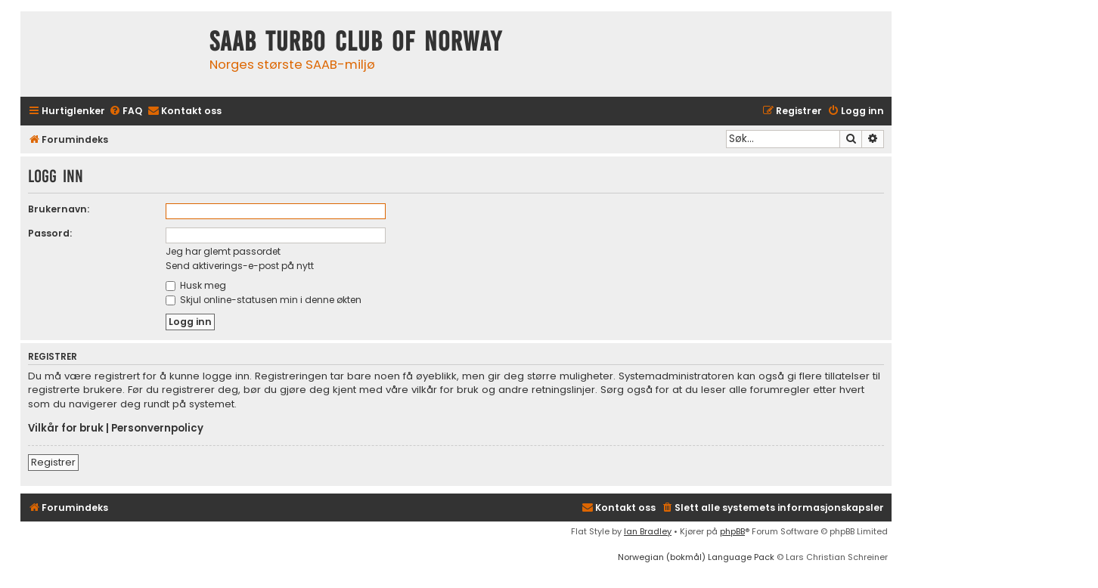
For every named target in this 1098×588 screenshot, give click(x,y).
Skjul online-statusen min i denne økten (263, 299)
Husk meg (196, 285)
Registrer (53, 462)
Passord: (50, 233)
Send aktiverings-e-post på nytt (240, 265)
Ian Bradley (648, 531)
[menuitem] (125, 111)
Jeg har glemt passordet (223, 251)
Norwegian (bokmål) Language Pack (696, 557)
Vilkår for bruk (66, 428)
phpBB (732, 531)
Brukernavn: (58, 209)
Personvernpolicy (157, 428)
